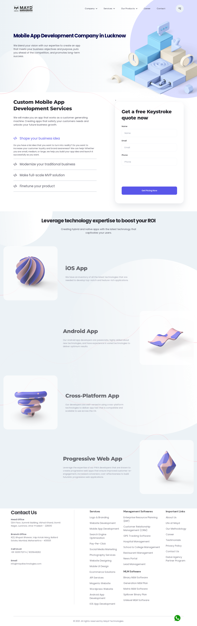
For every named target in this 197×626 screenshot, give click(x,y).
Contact (161, 8)
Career (147, 8)
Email (124, 140)
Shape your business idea (36, 138)
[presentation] (142, 176)
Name (124, 126)
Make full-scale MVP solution (39, 175)
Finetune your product (34, 186)
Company (90, 8)
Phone (125, 155)
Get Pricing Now (149, 190)
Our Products (128, 8)
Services (108, 8)
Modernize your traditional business (44, 164)
